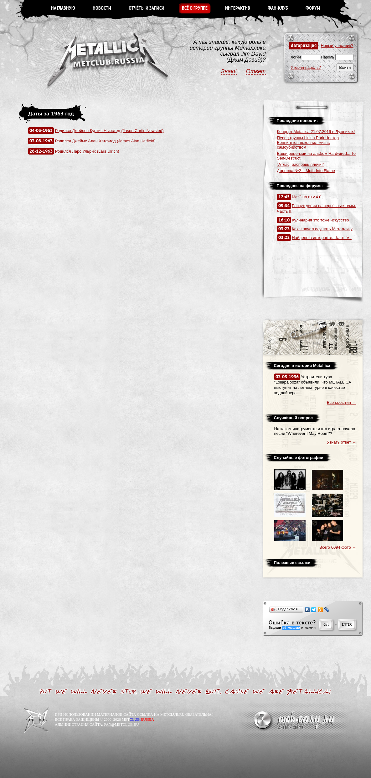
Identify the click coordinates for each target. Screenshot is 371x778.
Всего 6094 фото (337, 547)
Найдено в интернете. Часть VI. (322, 237)
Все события (341, 402)
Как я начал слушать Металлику (322, 228)
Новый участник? (337, 45)
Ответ (256, 71)
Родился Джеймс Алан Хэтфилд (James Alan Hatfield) (105, 141)
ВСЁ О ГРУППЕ (195, 8)
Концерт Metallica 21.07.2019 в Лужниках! (316, 131)
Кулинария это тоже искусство (320, 220)
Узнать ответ (341, 442)
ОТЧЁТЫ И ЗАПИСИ (146, 8)
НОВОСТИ (102, 8)
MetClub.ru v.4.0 (306, 197)
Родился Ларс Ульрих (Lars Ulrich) (87, 151)
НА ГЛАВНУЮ (63, 8)
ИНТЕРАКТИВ (237, 8)
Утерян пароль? (306, 67)
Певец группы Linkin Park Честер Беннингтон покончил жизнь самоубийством (308, 142)
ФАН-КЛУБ (278, 8)
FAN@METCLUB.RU (121, 724)
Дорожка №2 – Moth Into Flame (306, 170)
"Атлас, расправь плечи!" (300, 164)
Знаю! (229, 71)
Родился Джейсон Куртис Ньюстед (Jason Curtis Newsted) (109, 130)
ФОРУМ (313, 8)
